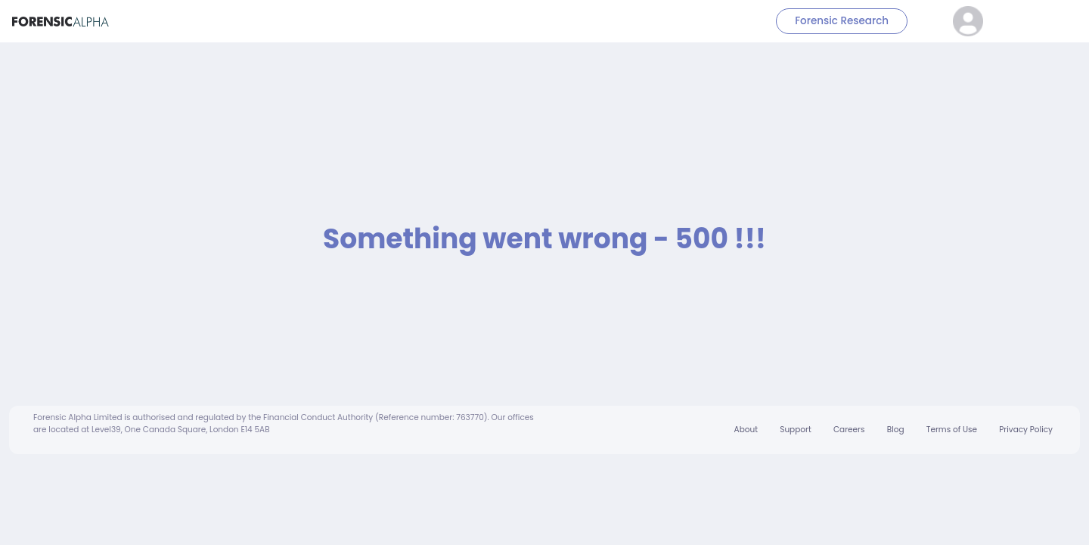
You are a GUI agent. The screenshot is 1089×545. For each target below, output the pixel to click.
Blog (895, 429)
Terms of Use (951, 429)
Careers (848, 429)
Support (795, 429)
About (746, 429)
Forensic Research (842, 21)
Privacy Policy (1026, 429)
